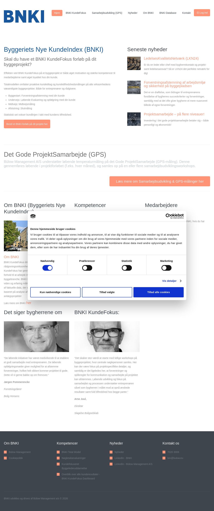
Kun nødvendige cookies (55, 292)
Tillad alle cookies (158, 292)
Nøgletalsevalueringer (74, 459)
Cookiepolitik (16, 459)
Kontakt (186, 12)
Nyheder (132, 12)
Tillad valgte (107, 292)
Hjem (57, 12)
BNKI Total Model (71, 453)
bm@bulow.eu (175, 459)
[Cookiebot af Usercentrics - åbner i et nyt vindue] (168, 216)
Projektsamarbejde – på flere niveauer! (174, 114)
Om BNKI (148, 12)
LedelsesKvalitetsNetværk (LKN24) (171, 58)
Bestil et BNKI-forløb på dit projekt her (27, 124)
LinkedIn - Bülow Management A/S (133, 465)
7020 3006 (173, 453)
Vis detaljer (169, 280)
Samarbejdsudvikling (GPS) (107, 12)
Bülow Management (20, 453)
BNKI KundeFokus (76, 12)
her (28, 303)
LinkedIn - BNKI (123, 459)
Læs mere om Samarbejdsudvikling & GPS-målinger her (160, 182)
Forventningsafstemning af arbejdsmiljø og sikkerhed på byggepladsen (174, 84)
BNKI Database (167, 12)
